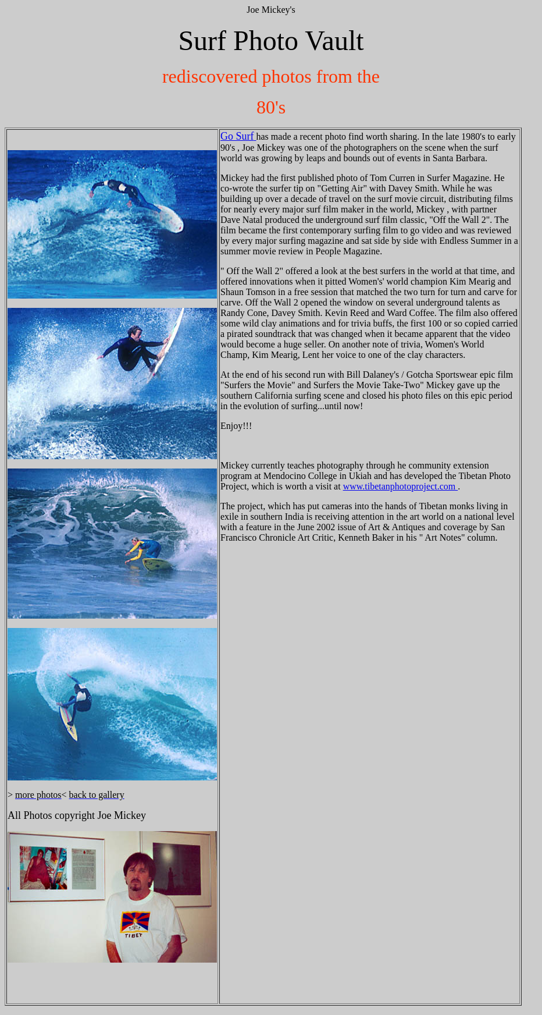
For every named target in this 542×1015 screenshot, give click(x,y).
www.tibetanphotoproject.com (400, 486)
